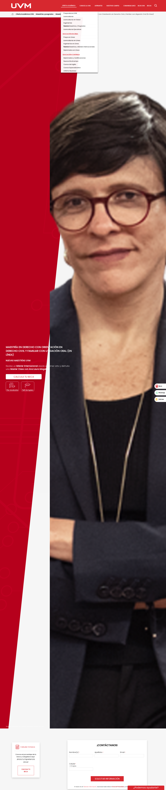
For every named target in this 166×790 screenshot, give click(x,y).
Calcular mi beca (27, 747)
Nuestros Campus (113, 6)
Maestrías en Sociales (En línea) (68, 14)
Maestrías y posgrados (44, 14)
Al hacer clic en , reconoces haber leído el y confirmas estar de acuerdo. (107, 787)
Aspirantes (98, 6)
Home (14, 14)
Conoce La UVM (85, 6)
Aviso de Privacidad (118, 787)
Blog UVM (141, 6)
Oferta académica (68, 6)
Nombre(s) (74, 752)
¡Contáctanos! (107, 745)
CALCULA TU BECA (24, 376)
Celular (72, 764)
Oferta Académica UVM (25, 14)
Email (123, 752)
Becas (149, 6)
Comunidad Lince (129, 6)
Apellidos (99, 752)
